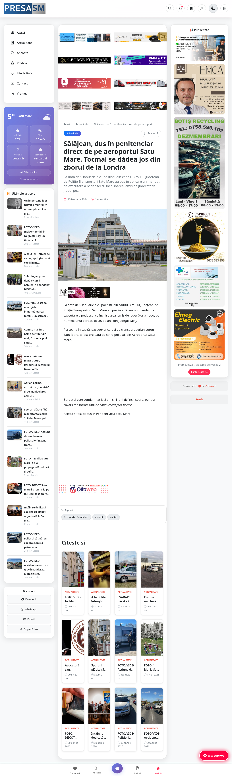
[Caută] (170, 8)
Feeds (199, 399)
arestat (99, 517)
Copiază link (29, 629)
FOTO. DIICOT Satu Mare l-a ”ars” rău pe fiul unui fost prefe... (36, 489)
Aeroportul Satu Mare (76, 517)
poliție (113, 517)
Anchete (19, 53)
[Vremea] (202, 8)
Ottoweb (210, 386)
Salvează (151, 133)
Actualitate (21, 43)
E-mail (29, 619)
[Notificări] (181, 8)
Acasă (17, 32)
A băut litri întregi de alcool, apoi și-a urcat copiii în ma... (37, 258)
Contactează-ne (199, 371)
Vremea (19, 93)
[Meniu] (224, 8)
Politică (18, 63)
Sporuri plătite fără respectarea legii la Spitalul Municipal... (36, 414)
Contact (19, 83)
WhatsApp (29, 609)
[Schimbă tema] (213, 8)
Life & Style (21, 73)
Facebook (29, 599)
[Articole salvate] (191, 8)
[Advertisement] (112, 371)
